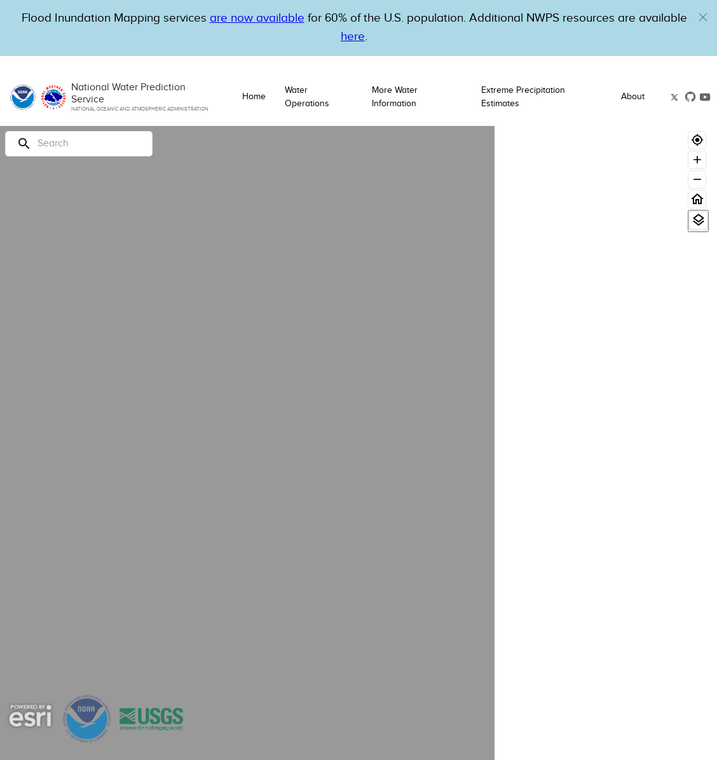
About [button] (633, 97)
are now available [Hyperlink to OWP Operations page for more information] (257, 18)
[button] (703, 17)
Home (254, 97)
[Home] (697, 199)
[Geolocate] (697, 140)
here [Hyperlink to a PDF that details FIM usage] (353, 36)
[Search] (79, 143)
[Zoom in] (697, 160)
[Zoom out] (697, 179)
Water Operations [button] (307, 97)
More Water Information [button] (395, 97)
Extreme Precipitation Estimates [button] (523, 97)
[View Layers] (698, 220)
